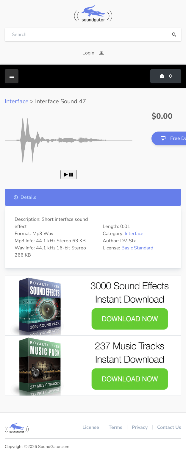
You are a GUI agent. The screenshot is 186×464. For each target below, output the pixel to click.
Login (93, 53)
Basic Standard (137, 248)
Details (24, 197)
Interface (17, 101)
